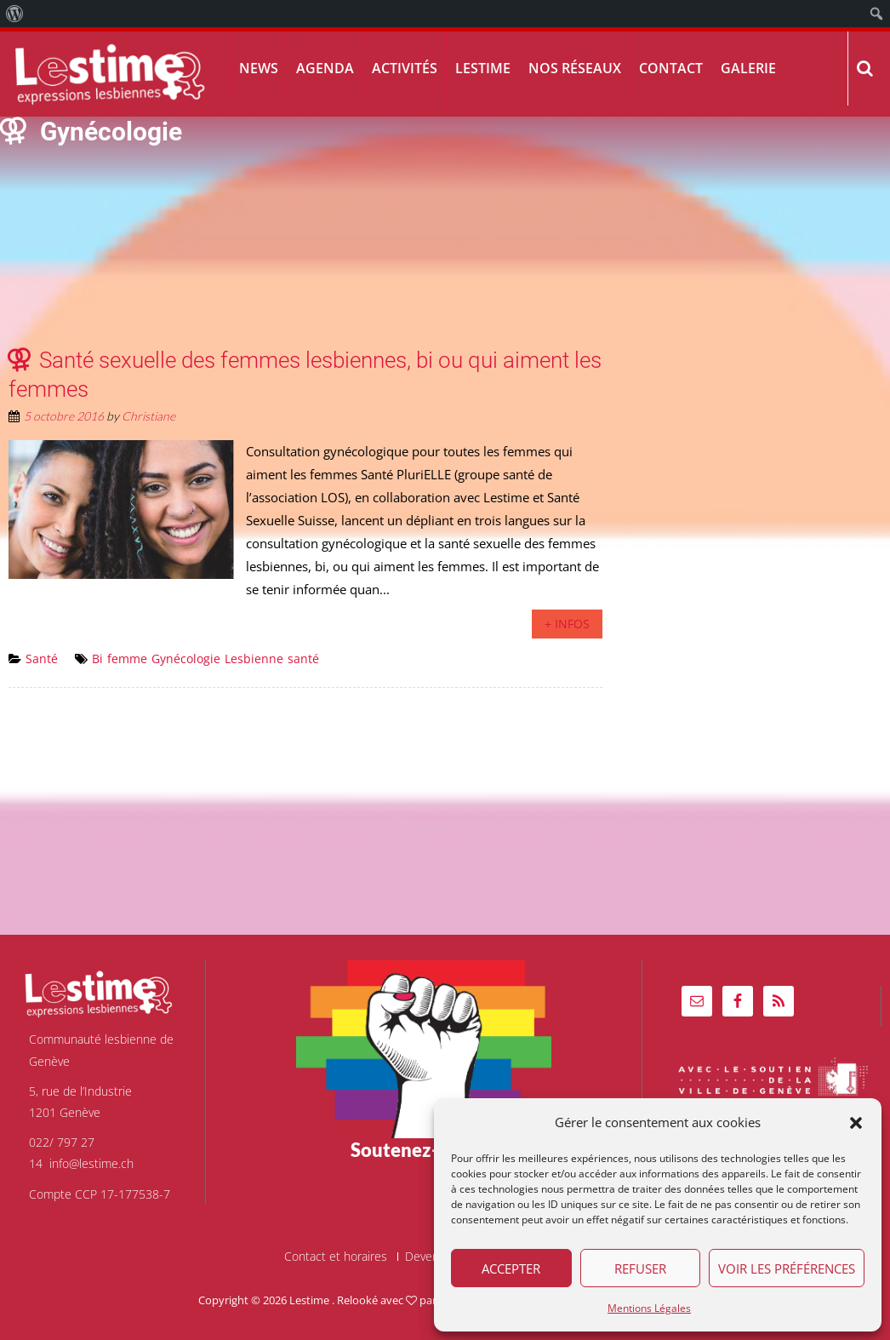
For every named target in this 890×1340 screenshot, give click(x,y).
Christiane (148, 416)
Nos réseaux (574, 68)
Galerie (748, 68)
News (258, 68)
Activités (404, 68)
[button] (855, 1122)
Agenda (325, 68)
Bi (97, 658)
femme (127, 658)
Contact (671, 68)
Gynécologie (185, 658)
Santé (42, 658)
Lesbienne (254, 658)
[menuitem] (15, 13)
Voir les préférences (786, 1268)
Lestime (483, 68)
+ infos (567, 624)
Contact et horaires (335, 1256)
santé (303, 658)
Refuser (640, 1268)
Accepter (511, 1268)
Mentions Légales (649, 1308)
